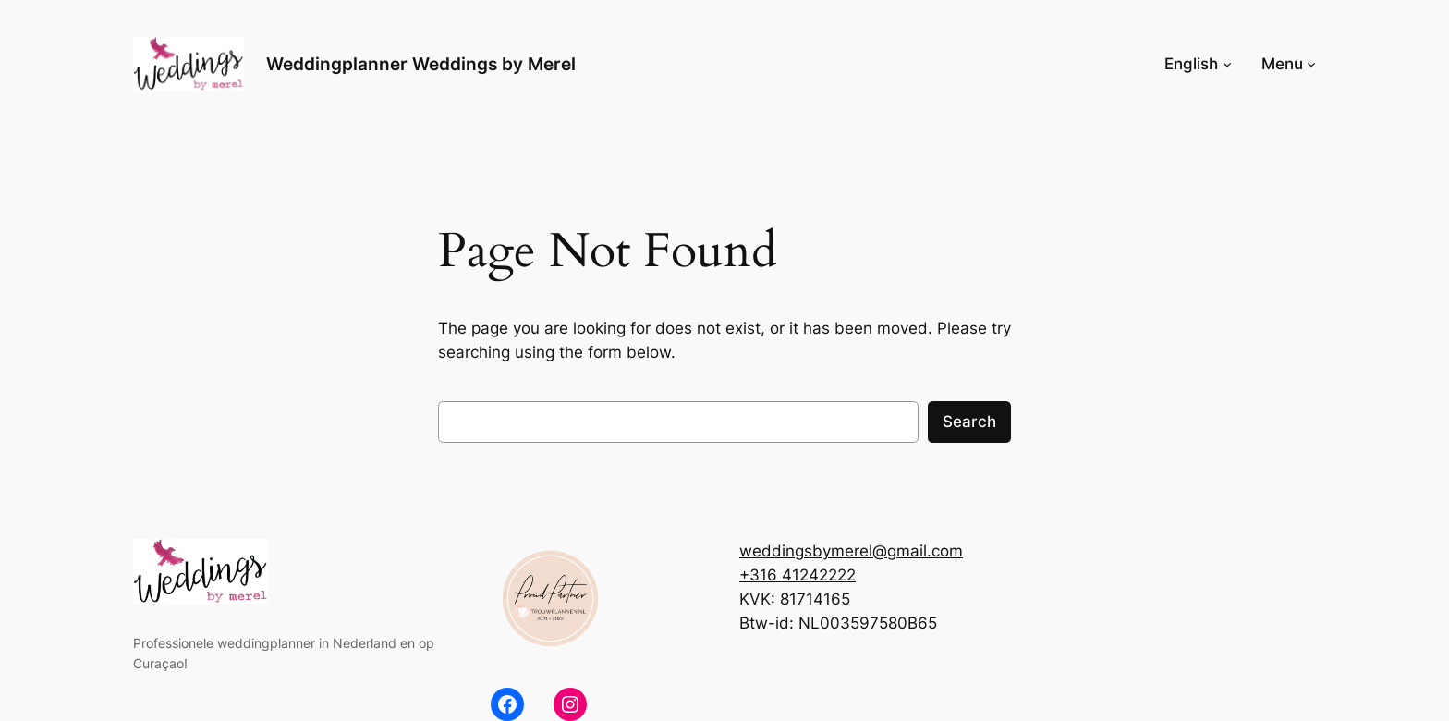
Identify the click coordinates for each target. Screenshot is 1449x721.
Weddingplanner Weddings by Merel (421, 64)
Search (969, 421)
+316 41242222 (797, 575)
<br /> (1145, 603)
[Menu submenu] (1311, 63)
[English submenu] (1227, 63)
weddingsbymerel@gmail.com (851, 551)
